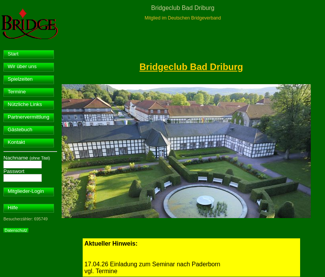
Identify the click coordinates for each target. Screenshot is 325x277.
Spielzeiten (20, 79)
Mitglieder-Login (26, 191)
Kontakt (16, 142)
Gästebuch (20, 129)
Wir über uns (22, 66)
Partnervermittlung (28, 117)
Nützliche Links (25, 104)
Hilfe (13, 207)
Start (13, 54)
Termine (17, 92)
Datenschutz (15, 230)
